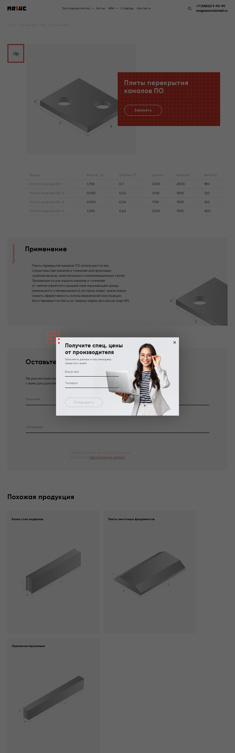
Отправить (84, 402)
